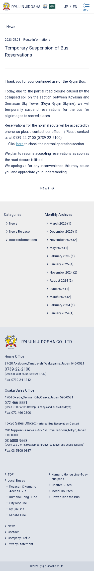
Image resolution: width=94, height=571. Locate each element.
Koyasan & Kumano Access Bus (22, 489)
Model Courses (62, 491)
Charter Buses (62, 485)
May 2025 (56, 248)
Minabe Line (17, 515)
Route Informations (36, 39)
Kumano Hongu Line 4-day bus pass (70, 477)
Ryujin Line (16, 509)
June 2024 (57, 289)
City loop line (18, 503)
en (75, 7)
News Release (19, 231)
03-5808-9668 (16, 441)
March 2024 (58, 297)
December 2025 (61, 231)
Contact (13, 532)
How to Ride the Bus (66, 497)
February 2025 (60, 256)
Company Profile (19, 538)
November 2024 (61, 272)
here (20, 144)
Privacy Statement (20, 544)
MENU (86, 10)
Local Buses (16, 480)
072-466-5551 (16, 403)
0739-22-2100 (17, 369)
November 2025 (61, 240)
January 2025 (59, 264)
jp (66, 7)
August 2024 (59, 280)
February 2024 (60, 305)
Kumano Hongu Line (23, 497)
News (11, 27)
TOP (11, 474)
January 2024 (59, 313)
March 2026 (58, 223)
